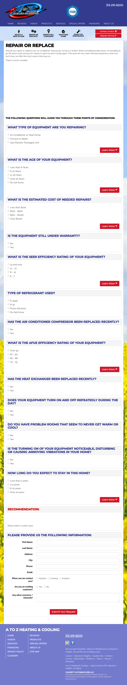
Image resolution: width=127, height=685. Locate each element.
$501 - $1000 (16, 215)
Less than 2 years (18, 480)
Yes (11, 247)
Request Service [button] (108, 36)
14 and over (15, 264)
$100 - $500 (15, 211)
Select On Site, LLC (86, 672)
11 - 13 (12, 268)
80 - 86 (13, 358)
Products (46, 23)
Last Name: (27, 548)
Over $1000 (15, 218)
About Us (109, 23)
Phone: (29, 566)
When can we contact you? (22, 579)
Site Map (34, 652)
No (10, 243)
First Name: (27, 542)
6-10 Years (14, 171)
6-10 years (14, 488)
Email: (30, 572)
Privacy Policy (16, 652)
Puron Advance (17, 308)
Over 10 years (16, 492)
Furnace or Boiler (18, 138)
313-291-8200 (74, 635)
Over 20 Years (16, 179)
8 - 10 (12, 272)
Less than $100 (17, 207)
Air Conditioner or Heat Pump (24, 135)
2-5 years (14, 484)
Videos (33, 23)
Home (11, 23)
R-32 (11, 304)
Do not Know (16, 182)
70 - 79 (12, 362)
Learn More (109, 150)
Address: (29, 554)
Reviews (21, 23)
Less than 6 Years (18, 167)
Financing (94, 23)
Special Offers (77, 23)
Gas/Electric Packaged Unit (23, 142)
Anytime (65, 578)
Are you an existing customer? (24, 588)
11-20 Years (15, 175)
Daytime (41, 578)
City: (31, 560)
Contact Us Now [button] (108, 31)
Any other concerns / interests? (22, 596)
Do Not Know (16, 312)
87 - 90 (13, 354)
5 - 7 (11, 276)
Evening (53, 578)
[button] (63, 612)
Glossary (13, 656)
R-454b (13, 300)
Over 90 (13, 350)
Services (60, 23)
